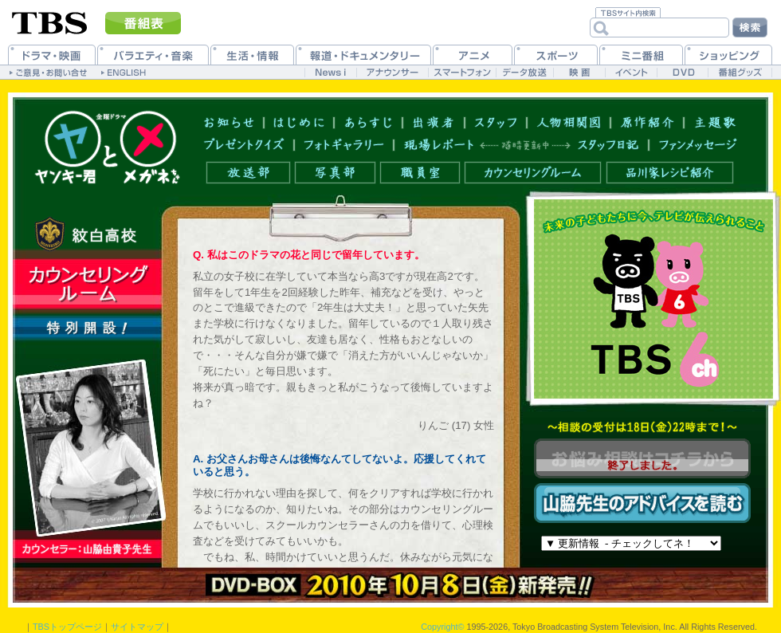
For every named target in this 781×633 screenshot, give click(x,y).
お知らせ (229, 121)
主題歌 (715, 121)
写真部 (335, 172)
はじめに (299, 121)
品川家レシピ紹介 (670, 172)
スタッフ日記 (608, 144)
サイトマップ (137, 626)
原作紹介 (647, 121)
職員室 (420, 172)
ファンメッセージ (698, 144)
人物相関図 (569, 121)
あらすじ (368, 121)
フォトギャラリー (344, 144)
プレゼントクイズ (244, 144)
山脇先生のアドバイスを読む (642, 503)
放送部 (248, 172)
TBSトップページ (67, 626)
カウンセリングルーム (533, 172)
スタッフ (496, 121)
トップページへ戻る (107, 147)
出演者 (434, 121)
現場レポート (439, 144)
